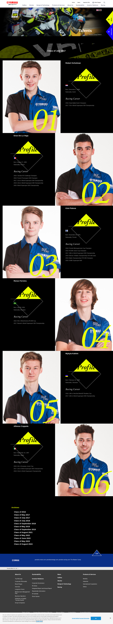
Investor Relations (92, 5)
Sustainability (80, 5)
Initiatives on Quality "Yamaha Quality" (20, 599)
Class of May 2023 (22, 541)
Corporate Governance (38, 583)
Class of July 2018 (22, 521)
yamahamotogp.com (52, 559)
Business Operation (20, 596)
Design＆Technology (43, 5)
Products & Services (58, 5)
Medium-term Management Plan (22, 592)
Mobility (85, 578)
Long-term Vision (19, 589)
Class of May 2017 (22, 515)
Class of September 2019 (25, 529)
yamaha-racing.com (64, 559)
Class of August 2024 (23, 544)
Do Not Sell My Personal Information (80, 618)
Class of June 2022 (22, 538)
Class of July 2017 (22, 518)
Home (73, 2)
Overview (17, 586)
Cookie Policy (72, 612)
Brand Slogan (18, 584)
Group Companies (20, 603)
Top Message (18, 578)
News (79, 2)
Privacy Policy (60, 612)
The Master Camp (75, 559)
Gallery (24, 5)
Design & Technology (64, 584)
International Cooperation (90, 584)
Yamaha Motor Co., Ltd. (12, 568)
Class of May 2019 (22, 527)
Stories (31, 5)
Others (85, 586)
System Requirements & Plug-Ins (43, 612)
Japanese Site (86, 2)
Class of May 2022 (22, 535)
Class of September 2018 (25, 524)
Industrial (85, 581)
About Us (70, 5)
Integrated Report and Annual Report (42, 588)
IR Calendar (35, 593)
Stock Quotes (35, 596)
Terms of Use (26, 612)
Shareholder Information (38, 591)
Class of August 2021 (23, 532)
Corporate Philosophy (21, 581)
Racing (103, 5)
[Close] (110, 618)
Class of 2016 (20, 512)
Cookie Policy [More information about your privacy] (39, 621)
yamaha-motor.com (40, 559)
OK (96, 618)
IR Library (34, 586)
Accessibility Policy (85, 612)
